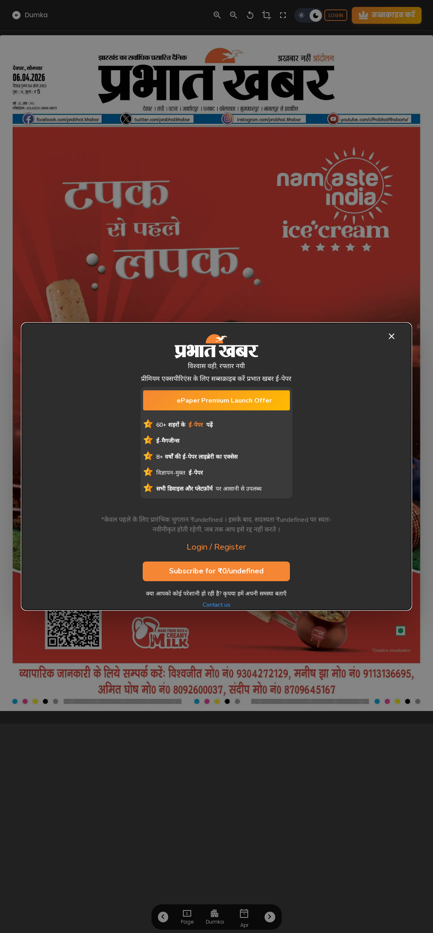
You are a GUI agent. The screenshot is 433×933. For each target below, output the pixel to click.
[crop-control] (266, 15)
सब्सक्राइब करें (387, 15)
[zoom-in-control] (217, 15)
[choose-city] (215, 913)
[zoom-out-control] (234, 15)
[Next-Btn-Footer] (270, 917)
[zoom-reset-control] (250, 15)
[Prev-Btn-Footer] (163, 917)
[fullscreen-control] (283, 15)
